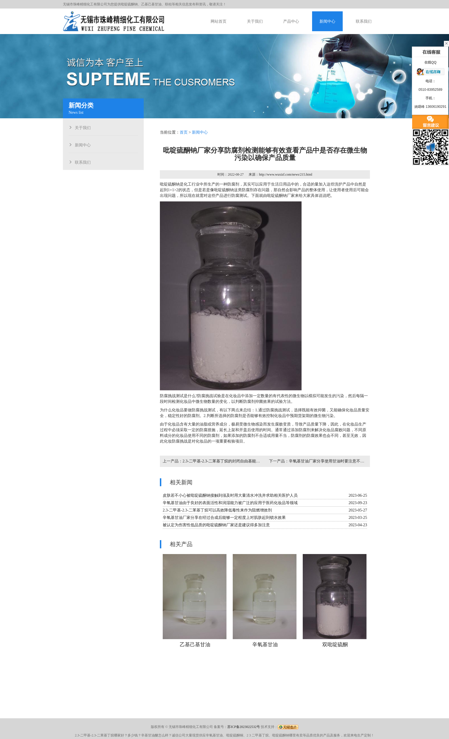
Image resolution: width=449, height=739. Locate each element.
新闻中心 (327, 21)
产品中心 (291, 21)
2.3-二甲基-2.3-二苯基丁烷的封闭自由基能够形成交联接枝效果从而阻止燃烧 (249, 461)
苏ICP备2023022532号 (243, 727)
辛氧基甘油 (265, 644)
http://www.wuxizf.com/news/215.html (285, 174)
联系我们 (364, 21)
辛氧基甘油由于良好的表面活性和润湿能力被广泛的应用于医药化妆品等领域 (230, 503)
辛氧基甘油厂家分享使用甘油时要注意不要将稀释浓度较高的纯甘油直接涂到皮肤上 (362, 461)
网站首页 (218, 21)
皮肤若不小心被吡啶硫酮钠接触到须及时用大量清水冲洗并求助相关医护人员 (230, 495)
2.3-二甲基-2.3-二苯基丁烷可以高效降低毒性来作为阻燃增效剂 (217, 510)
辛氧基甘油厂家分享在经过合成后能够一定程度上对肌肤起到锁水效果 (224, 517)
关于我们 (255, 21)
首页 (184, 132)
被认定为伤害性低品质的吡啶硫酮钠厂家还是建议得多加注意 (216, 525)
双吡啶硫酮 (335, 644)
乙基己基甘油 (195, 644)
